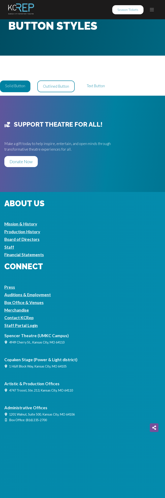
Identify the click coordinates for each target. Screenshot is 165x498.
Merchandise (16, 310)
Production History (22, 231)
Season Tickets (127, 9)
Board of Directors (22, 239)
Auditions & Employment (27, 294)
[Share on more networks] (154, 427)
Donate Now (21, 161)
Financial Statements (24, 254)
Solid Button (15, 86)
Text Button (96, 86)
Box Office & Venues (24, 302)
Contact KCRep (19, 317)
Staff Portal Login (21, 325)
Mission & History (20, 223)
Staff (9, 247)
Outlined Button (56, 86)
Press (9, 287)
